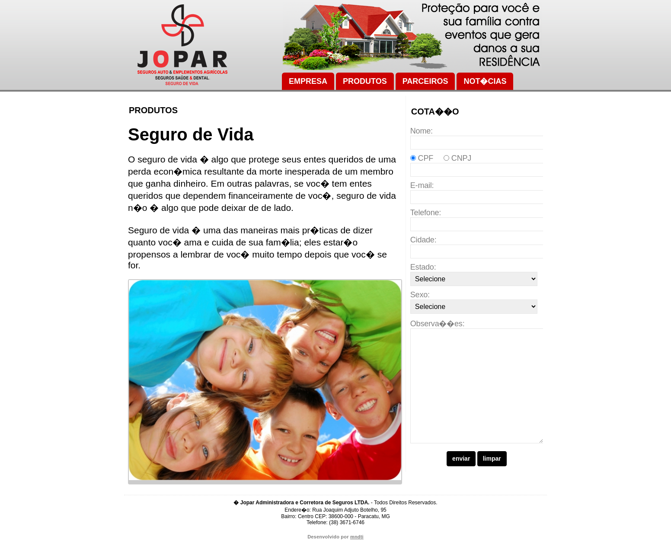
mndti (357, 548)
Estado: (423, 267)
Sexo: (420, 294)
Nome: (421, 131)
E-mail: (422, 185)
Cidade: (423, 240)
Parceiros (425, 81)
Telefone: (425, 212)
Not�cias (484, 81)
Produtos (365, 81)
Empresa (308, 81)
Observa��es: (437, 323)
